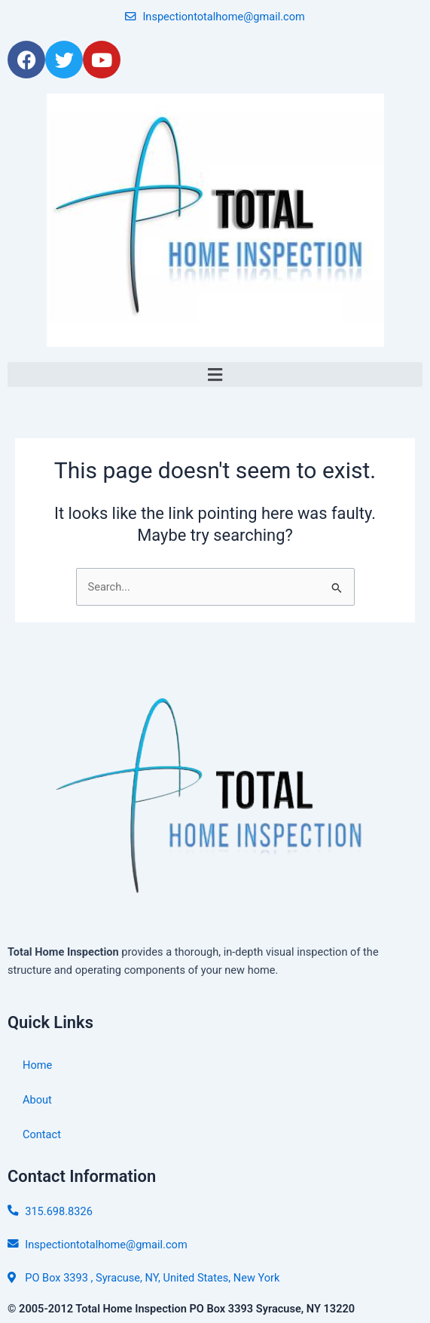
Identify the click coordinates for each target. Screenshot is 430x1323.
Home (37, 1065)
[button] (215, 374)
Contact (42, 1134)
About (37, 1100)
